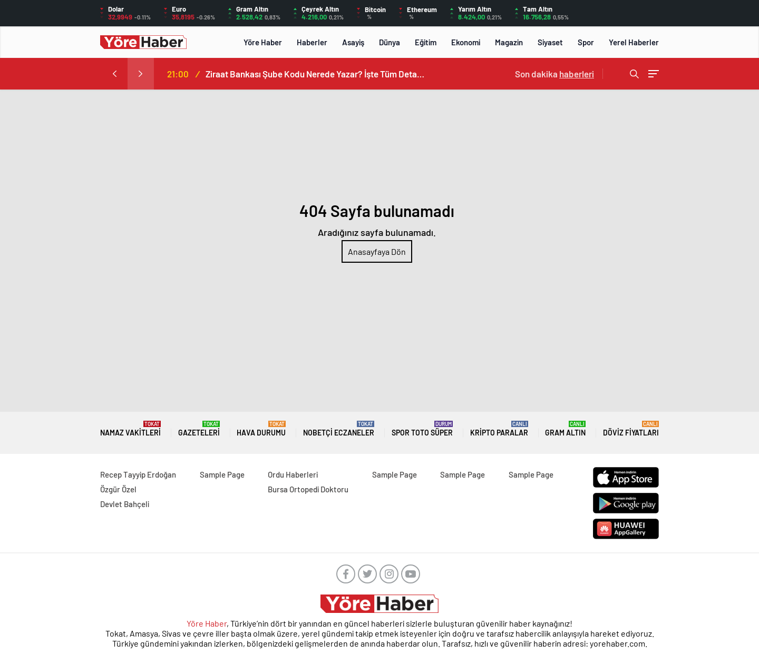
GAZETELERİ (199, 429)
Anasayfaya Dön (377, 251)
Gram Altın (252, 9)
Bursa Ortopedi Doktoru (308, 489)
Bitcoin (375, 9)
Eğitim (425, 42)
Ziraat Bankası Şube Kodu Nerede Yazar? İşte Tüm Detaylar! (316, 73)
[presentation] (114, 74)
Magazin (509, 42)
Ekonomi (465, 42)
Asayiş (353, 42)
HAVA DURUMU (261, 429)
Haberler (312, 42)
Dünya (389, 42)
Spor (586, 42)
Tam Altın (537, 9)
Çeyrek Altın (320, 9)
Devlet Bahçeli (124, 504)
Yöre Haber (263, 42)
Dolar (116, 9)
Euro (179, 9)
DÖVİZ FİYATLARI (631, 429)
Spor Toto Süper (422, 429)
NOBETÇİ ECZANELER (338, 429)
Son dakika (554, 73)
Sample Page (222, 474)
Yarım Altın (474, 9)
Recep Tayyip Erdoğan (138, 474)
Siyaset (550, 42)
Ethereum (422, 9)
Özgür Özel (118, 489)
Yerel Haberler (634, 42)
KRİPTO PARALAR (499, 429)
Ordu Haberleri (293, 474)
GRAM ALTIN (565, 429)
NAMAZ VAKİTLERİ (130, 429)
